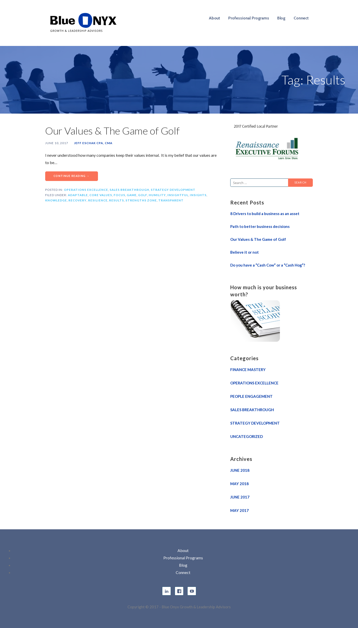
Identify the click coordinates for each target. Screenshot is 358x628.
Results (116, 200)
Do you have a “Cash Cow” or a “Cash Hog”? (267, 265)
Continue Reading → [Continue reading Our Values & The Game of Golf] (72, 176)
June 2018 (239, 470)
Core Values (100, 195)
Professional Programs (248, 18)
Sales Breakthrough (129, 190)
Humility (157, 195)
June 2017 (239, 497)
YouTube (191, 591)
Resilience (98, 200)
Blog (281, 18)
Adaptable (78, 195)
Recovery (77, 200)
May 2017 (239, 510)
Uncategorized (246, 436)
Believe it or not (244, 252)
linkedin (166, 591)
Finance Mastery (248, 369)
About (214, 18)
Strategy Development (173, 190)
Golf (142, 195)
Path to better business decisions (260, 226)
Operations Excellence (86, 190)
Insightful (177, 195)
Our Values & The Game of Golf (112, 131)
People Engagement (251, 396)
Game (132, 195)
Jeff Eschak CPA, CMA (93, 143)
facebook (179, 591)
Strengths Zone (141, 200)
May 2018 (239, 483)
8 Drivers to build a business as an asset (264, 213)
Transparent (171, 200)
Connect (301, 18)
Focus (119, 195)
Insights (198, 195)
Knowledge (56, 200)
